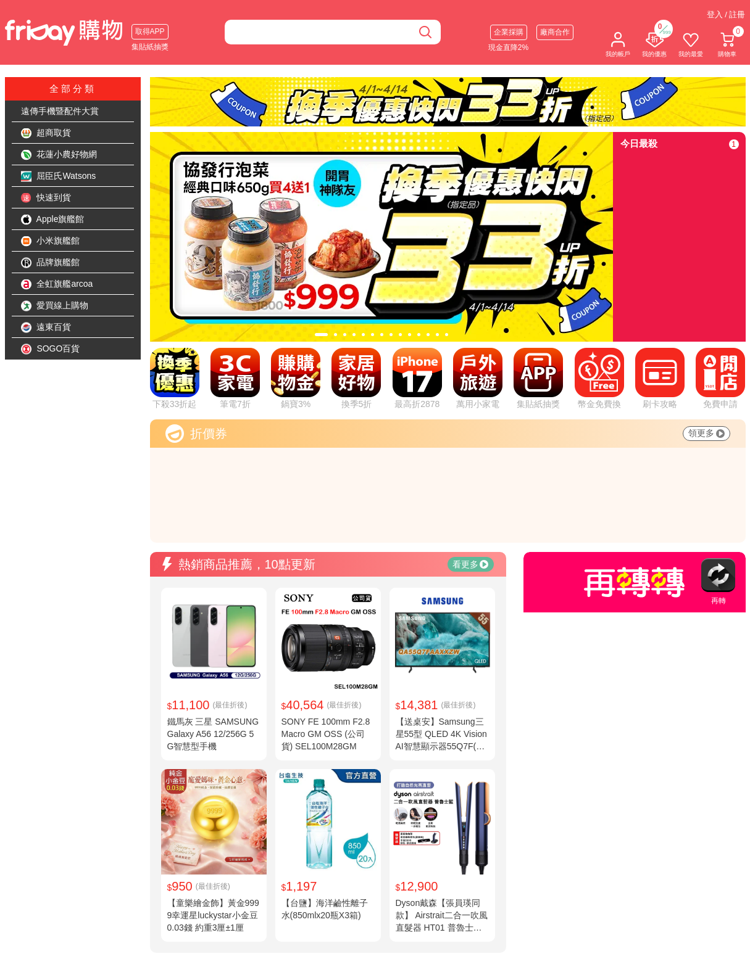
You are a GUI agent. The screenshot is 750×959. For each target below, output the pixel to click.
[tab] (321, 334)
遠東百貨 (46, 327)
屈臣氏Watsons (58, 176)
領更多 (706, 433)
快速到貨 (46, 198)
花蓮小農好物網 (59, 154)
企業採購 (508, 32)
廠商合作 (555, 32)
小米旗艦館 (50, 241)
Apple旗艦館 (53, 219)
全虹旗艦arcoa (57, 284)
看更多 (470, 564)
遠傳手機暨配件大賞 (60, 111)
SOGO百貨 (50, 349)
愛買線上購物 (55, 305)
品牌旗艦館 (50, 262)
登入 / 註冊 (726, 14)
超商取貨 (46, 133)
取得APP (150, 31)
